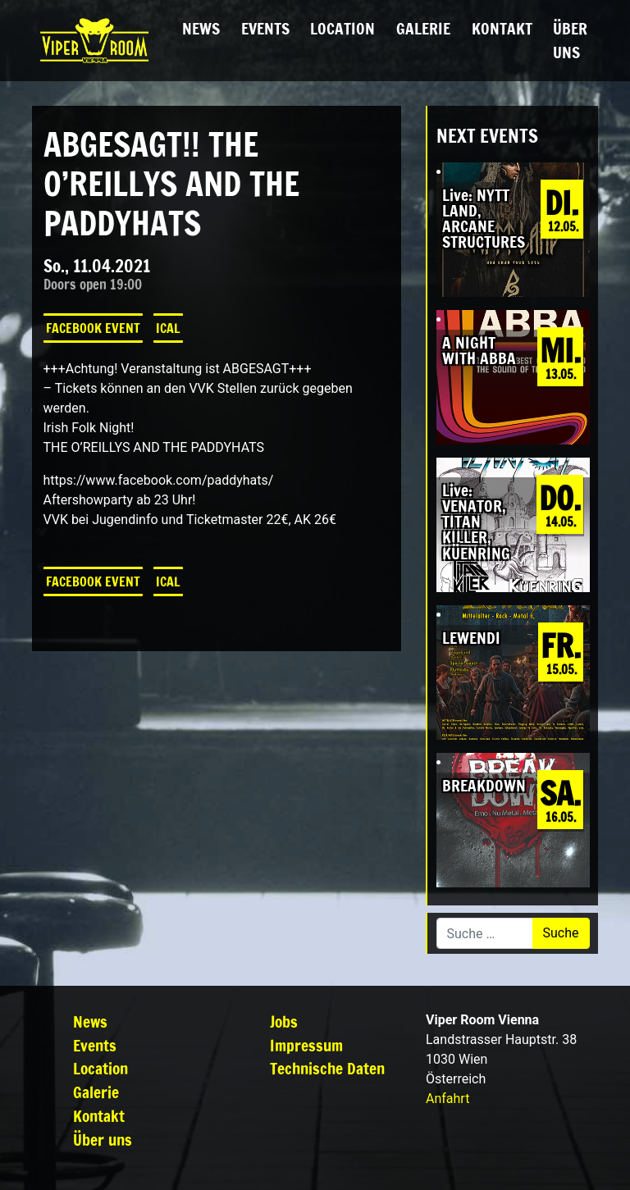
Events (265, 28)
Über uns (570, 40)
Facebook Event (93, 328)
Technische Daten (327, 1068)
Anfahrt (447, 1098)
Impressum (306, 1045)
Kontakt (502, 28)
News (201, 28)
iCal (168, 328)
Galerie (423, 28)
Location (342, 28)
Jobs (284, 1021)
